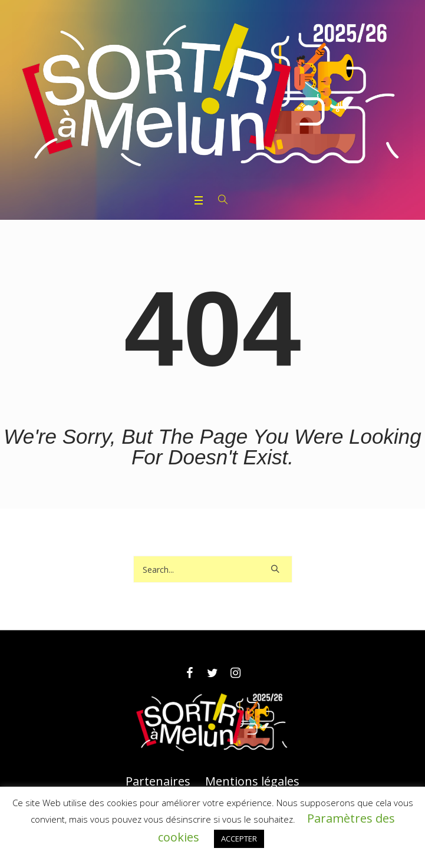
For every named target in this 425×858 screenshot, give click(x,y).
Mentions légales (252, 781)
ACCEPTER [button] (239, 838)
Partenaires (158, 781)
